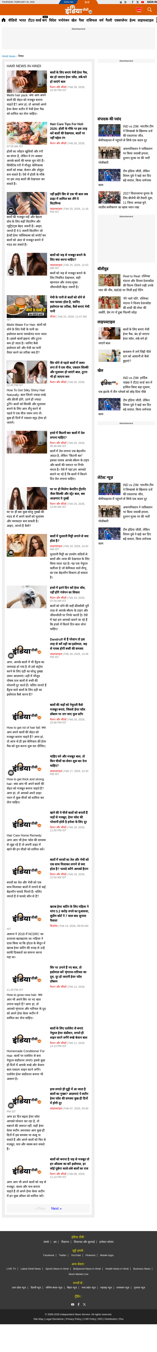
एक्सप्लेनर (120, 20)
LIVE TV (11, 1268)
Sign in (152, 1)
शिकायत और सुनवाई (84, 1241)
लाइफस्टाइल (145, 20)
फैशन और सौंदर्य (58, 87)
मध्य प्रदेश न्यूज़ (89, 1287)
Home (3, 20)
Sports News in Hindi (57, 1268)
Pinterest (90, 1255)
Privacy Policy (73, 1319)
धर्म (101, 20)
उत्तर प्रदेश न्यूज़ (19, 1287)
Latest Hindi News (31, 1268)
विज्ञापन (65, 1241)
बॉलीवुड (102, 269)
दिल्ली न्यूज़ (36, 1287)
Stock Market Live (78, 1274)
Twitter (62, 1255)
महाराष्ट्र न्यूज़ (106, 1287)
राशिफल (91, 20)
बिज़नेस (53, 925)
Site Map (38, 1319)
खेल (73, 20)
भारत (22, 20)
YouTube (76, 1255)
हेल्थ (132, 20)
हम (55, 1241)
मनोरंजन (63, 20)
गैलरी (108, 20)
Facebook (48, 1255)
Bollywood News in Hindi (87, 1268)
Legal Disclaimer (54, 1319)
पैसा (81, 20)
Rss (121, 1319)
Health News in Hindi (117, 1268)
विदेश (52, 20)
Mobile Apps (107, 1255)
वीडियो (12, 20)
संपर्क (46, 1241)
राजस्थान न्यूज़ (122, 1287)
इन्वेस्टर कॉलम (106, 1241)
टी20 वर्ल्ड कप (37, 20)
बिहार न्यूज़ (72, 1287)
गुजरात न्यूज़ (139, 1287)
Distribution (111, 1319)
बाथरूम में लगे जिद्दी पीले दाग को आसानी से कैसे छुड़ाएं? (137, 356)
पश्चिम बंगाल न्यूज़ (54, 1287)
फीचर (53, 316)
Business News (141, 1268)
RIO (100, 1319)
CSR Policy (90, 1319)
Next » (56, 1208)
